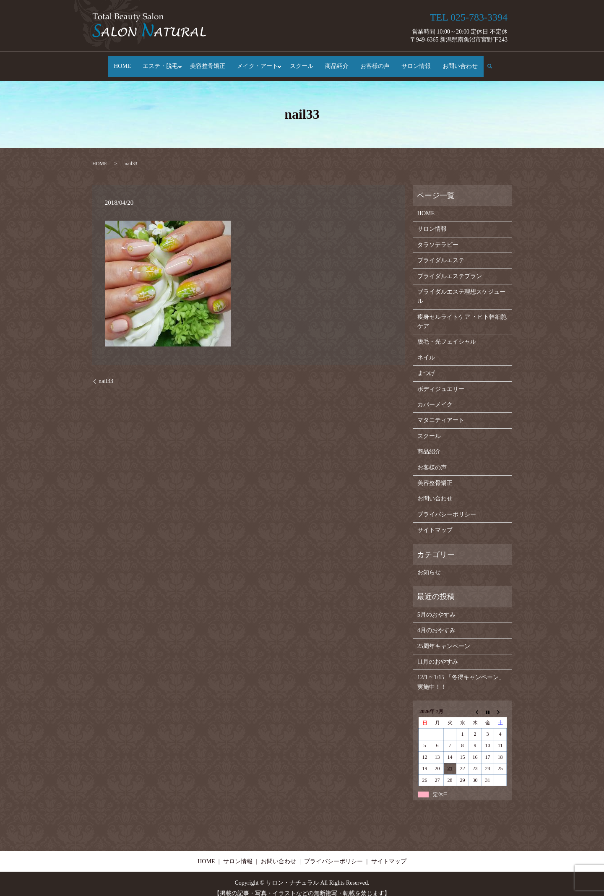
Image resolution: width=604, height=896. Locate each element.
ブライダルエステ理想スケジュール (461, 288)
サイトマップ (435, 522)
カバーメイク (435, 396)
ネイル (426, 349)
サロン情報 (418, 62)
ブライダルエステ (440, 252)
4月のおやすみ (436, 622)
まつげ (426, 365)
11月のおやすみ (437, 653)
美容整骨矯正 (207, 62)
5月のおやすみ (436, 606)
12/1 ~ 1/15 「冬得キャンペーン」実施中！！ (461, 674)
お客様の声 (377, 62)
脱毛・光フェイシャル (446, 334)
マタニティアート (440, 412)
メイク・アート (257, 62)
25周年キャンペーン (443, 638)
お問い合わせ (462, 62)
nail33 (106, 373)
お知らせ (429, 564)
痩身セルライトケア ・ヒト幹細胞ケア (462, 313)
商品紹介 (339, 62)
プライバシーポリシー (446, 506)
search (495, 62)
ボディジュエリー (440, 381)
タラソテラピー (437, 236)
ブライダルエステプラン (449, 268)
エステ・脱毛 (158, 62)
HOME (120, 62)
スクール (303, 62)
